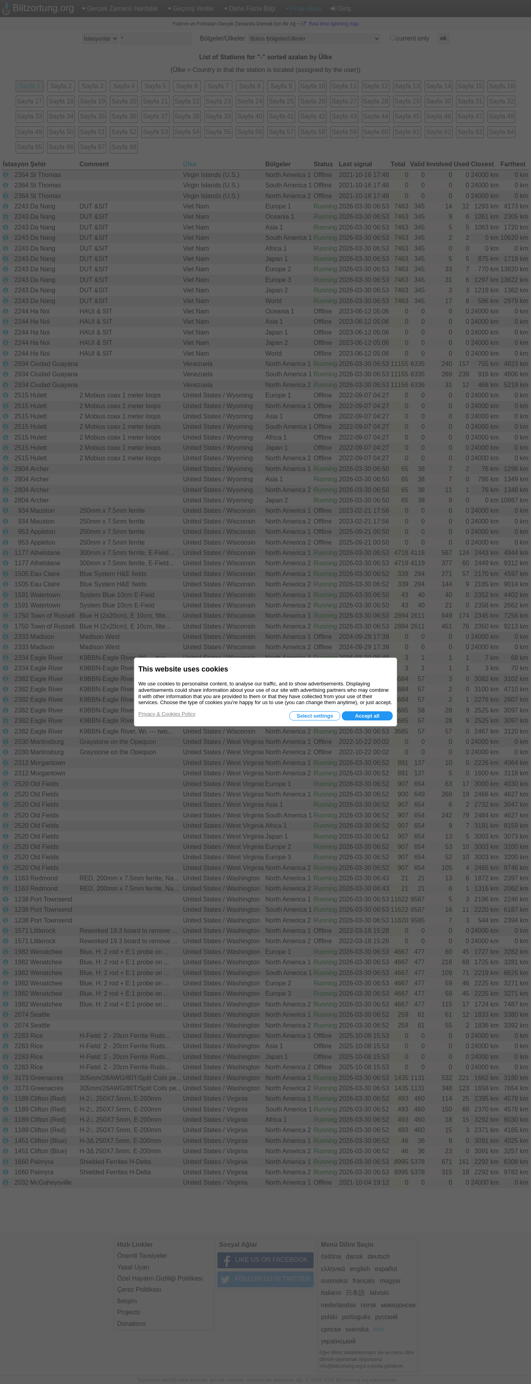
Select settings (315, 716)
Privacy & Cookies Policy (167, 714)
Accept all (367, 716)
